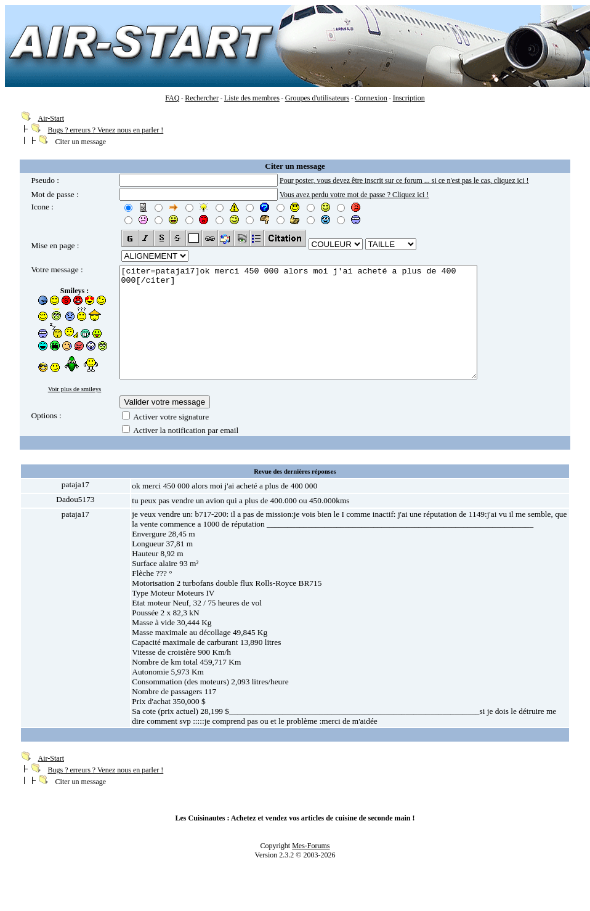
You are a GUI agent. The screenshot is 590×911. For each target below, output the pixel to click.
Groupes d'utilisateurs (317, 98)
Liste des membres (252, 98)
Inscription (409, 98)
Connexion (371, 98)
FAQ (172, 98)
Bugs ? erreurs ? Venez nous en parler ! (106, 130)
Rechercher (202, 98)
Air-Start (51, 118)
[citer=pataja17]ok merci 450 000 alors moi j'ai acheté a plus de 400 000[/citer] (319, 333)
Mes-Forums (310, 853)
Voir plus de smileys (75, 389)
